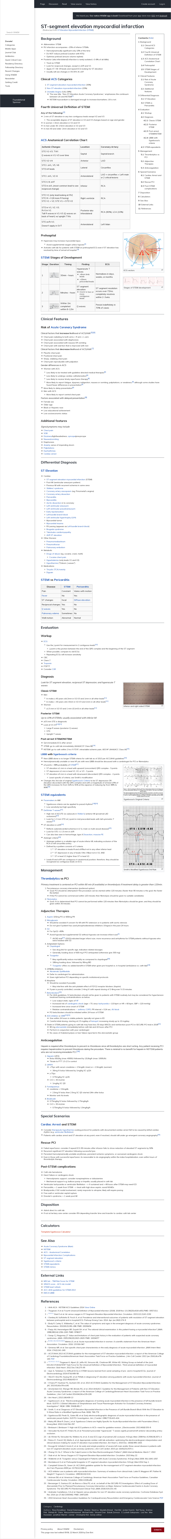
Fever (44, 595)
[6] (94, 332)
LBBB (44, 754)
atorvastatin (61, 1027)
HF (77, 1000)
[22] (57, 816)
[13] (60, 724)
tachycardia (103, 1003)
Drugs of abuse (53, 554)
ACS (54, 79)
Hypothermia (52, 563)
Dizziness (48, 436)
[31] (66, 1015)
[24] (62, 824)
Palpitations (49, 448)
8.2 (55, 1341)
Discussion (53, 4)
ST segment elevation (53, 1258)
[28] (108, 959)
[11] (105, 698)
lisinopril (94, 1021)
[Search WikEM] (17, 32)
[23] (53, 821)
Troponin (48, 663)
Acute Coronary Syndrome (68, 327)
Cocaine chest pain (57, 557)
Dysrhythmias (50, 451)
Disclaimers (79, 1529)
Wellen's (81, 814)
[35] (159, 1135)
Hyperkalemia (52, 560)
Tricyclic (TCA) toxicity (55, 569)
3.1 (52, 1313)
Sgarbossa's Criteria (81, 780)
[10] (96, 644)
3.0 (49, 1313)
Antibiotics (9, 56)
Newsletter (10, 78)
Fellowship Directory (14, 67)
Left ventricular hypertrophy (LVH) (61, 517)
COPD (88, 1009)
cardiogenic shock (75, 1003)
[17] (77, 764)
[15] (128, 749)
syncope (71, 436)
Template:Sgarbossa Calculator (56, 1231)
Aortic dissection (53, 503)
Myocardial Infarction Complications (59, 1255)
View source (76, 4)
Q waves (46, 609)
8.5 (63, 1341)
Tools (7, 86)
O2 (48, 929)
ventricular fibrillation (64, 1132)
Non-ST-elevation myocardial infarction (64, 88)
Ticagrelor (54, 955)
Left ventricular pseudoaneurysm (60, 509)
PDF (53, 1359)
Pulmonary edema (50, 613)
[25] (110, 828)
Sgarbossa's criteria (64, 754)
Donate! (9, 41)
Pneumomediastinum (55, 541)
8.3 (58, 1341)
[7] (93, 348)
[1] (72, 96)
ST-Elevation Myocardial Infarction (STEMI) (75, 30)
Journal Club (10, 52)
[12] (57, 724)
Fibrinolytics (52, 899)
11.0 (50, 1362)
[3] (85, 244)
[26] (59, 837)
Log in (162, 4)
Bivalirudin (51, 1099)
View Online (90, 1307)
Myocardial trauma (54, 523)
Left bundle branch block (57, 514)
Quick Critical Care (13, 60)
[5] (92, 332)
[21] (61, 810)
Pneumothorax (53, 544)
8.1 (52, 1341)
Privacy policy (47, 1529)
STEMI (45, 257)
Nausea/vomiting (51, 439)
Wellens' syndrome (54, 488)
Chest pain (48, 430)
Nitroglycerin (52, 920)
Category (48, 1506)
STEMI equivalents (53, 794)
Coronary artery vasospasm (58, 491)
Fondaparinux (53, 1086)
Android (163, 16)
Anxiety (47, 445)
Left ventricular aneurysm (57, 506)
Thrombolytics (50, 878)
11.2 (57, 1362)
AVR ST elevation (54, 535)
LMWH (50, 1064)
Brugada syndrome (55, 529)
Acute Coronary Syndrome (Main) (58, 1246)
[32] (68, 1015)
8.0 (49, 1341)
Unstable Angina (54, 92)
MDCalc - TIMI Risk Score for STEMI (59, 1281)
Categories (10, 45)
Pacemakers (49, 800)
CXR (54, 669)
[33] (159, 1024)
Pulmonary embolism (55, 547)
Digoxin (49, 572)
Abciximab (54, 971)
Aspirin (50, 917)
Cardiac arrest (50, 454)
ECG (45, 641)
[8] (105, 372)
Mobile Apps (10, 49)
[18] (48, 787)
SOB (46, 433)
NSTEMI (47, 1249)
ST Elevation (49, 470)
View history (91, 4)
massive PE (98, 834)
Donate (158, 1530)
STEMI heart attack (52, 1287)
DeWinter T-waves (52, 810)
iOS (153, 16)
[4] (78, 249)
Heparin (50, 1056)
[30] (60, 992)
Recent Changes (12, 71)
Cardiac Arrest (51, 1124)
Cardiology (58, 1506)
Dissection (87, 834)
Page (42, 4)
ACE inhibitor (52, 1016)
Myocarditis (51, 500)
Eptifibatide (65, 971)
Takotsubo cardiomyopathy (58, 532)
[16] (125, 758)
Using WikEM (11, 75)
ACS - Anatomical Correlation (57, 1252)
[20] (96, 803)
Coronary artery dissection (58, 494)
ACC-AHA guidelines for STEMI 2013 (60, 1290)
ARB (63, 1016)
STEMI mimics (50, 1267)
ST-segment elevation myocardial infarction (66, 85)
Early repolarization (55, 512)
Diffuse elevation (82, 600)
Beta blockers (53, 992)
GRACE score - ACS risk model (57, 1284)
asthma (81, 1009)
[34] (78, 1051)
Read (64, 4)
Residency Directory (13, 63)
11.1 (53, 1362)
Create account (148, 4)
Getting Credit (11, 82)
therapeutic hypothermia (63, 1130)
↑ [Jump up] (47, 1307)
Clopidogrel (55, 946)
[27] (63, 938)
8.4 (61, 1341)
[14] (94, 745)
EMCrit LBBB (49, 1293)
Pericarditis (51, 497)
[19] (93, 803)
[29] (148, 965)
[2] (64, 112)
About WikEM (63, 1529)
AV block (115, 1009)
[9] (82, 384)
